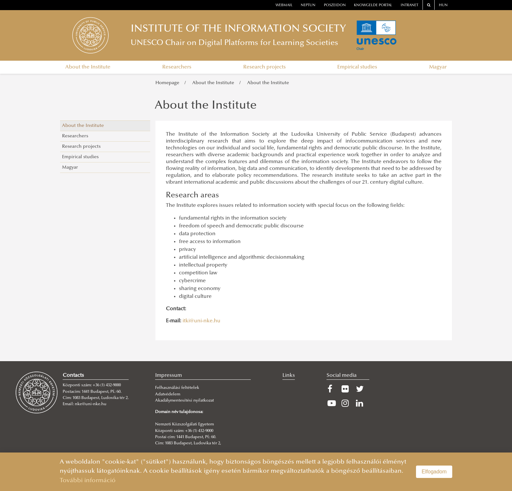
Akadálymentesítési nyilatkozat (184, 401)
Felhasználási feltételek (177, 388)
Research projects (264, 67)
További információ (88, 481)
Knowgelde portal (373, 5)
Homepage (167, 83)
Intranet (409, 5)
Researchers (176, 67)
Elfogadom (434, 471)
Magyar (438, 67)
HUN (443, 5)
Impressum (168, 375)
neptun (308, 5)
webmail (284, 5)
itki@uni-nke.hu (201, 321)
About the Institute (87, 67)
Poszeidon (335, 5)
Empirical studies (357, 67)
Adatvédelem (167, 394)
